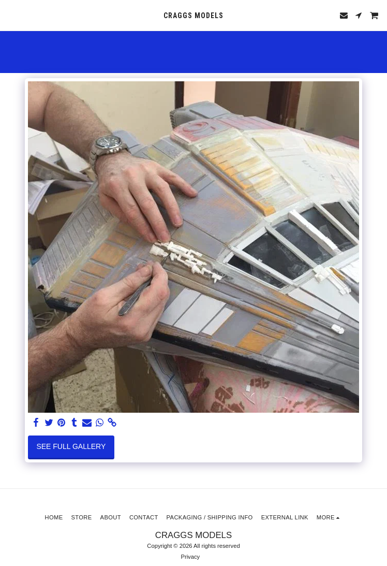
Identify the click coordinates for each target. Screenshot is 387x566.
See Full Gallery (71, 446)
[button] (11, 15)
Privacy (190, 557)
